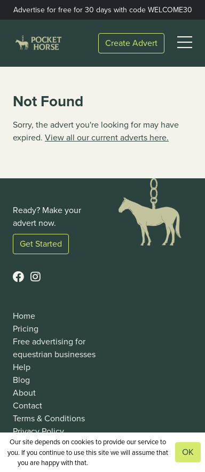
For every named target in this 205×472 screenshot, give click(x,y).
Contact (27, 405)
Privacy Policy (38, 431)
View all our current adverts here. (107, 137)
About (24, 393)
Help (21, 367)
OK (188, 452)
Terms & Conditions (49, 418)
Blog (21, 380)
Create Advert (131, 43)
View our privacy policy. (123, 463)
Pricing (25, 328)
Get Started (41, 244)
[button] (184, 43)
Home (24, 316)
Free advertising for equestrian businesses (54, 347)
